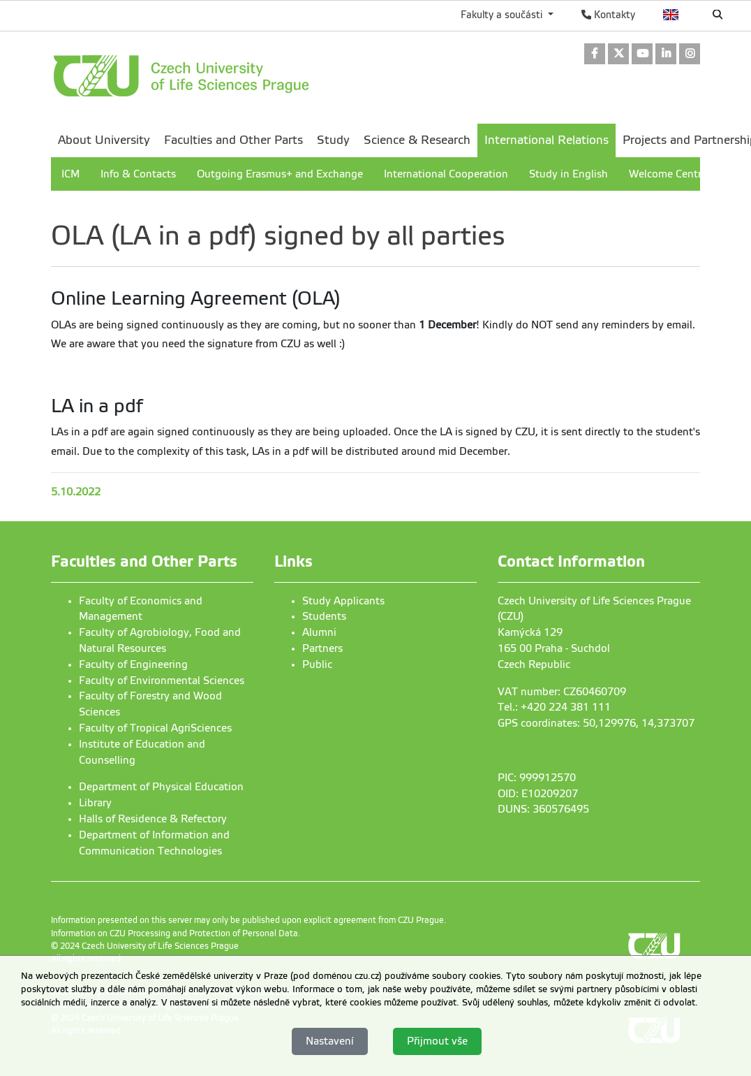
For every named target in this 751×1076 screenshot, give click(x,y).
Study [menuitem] (333, 140)
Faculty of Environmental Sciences (161, 680)
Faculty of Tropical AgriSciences (155, 728)
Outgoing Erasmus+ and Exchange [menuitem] (280, 174)
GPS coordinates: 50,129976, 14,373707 (596, 723)
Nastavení (330, 1041)
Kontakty (608, 14)
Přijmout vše (437, 1041)
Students (324, 616)
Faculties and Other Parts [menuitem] (233, 140)
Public (317, 664)
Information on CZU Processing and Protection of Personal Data (174, 933)
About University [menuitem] (104, 140)
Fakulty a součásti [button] (503, 14)
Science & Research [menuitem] (417, 140)
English (671, 14)
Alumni (319, 632)
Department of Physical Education (161, 786)
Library (95, 802)
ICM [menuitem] (70, 174)
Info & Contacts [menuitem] (138, 174)
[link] (594, 55)
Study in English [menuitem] (568, 174)
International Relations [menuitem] (546, 140)
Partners (322, 648)
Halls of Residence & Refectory (153, 818)
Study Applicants (343, 600)
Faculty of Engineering (133, 664)
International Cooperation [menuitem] (446, 174)
